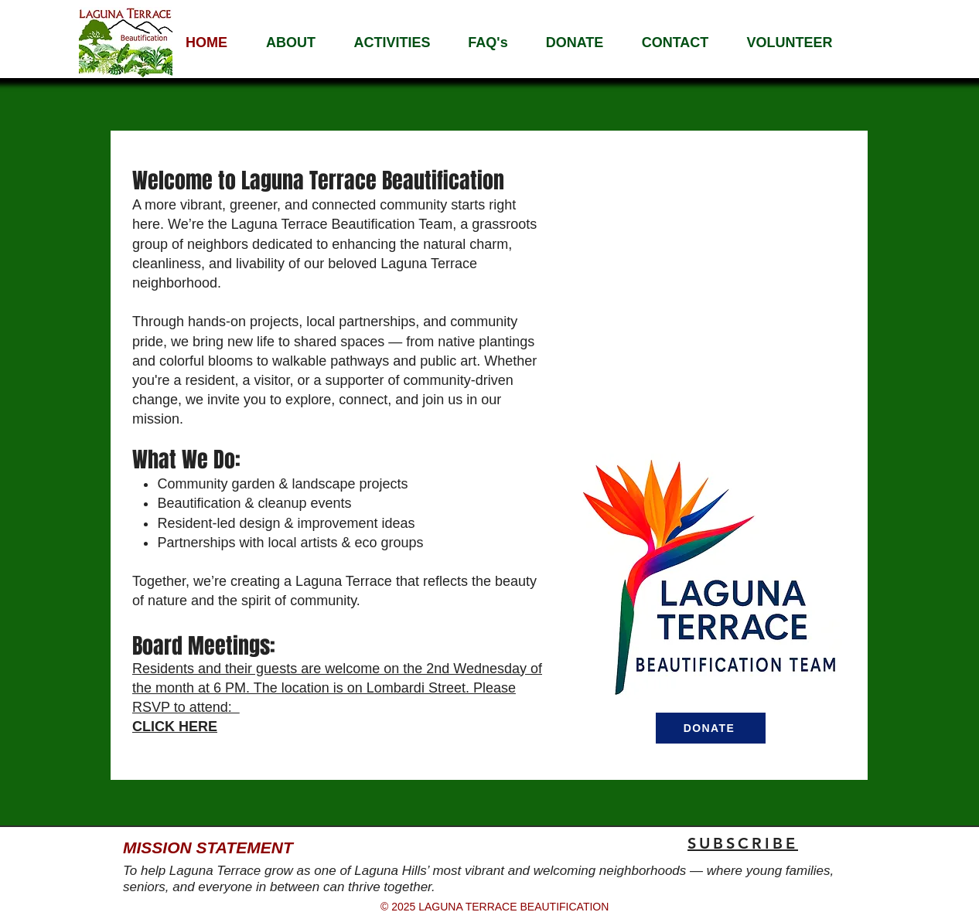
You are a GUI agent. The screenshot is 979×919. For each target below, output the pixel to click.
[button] (291, 42)
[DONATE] (711, 728)
